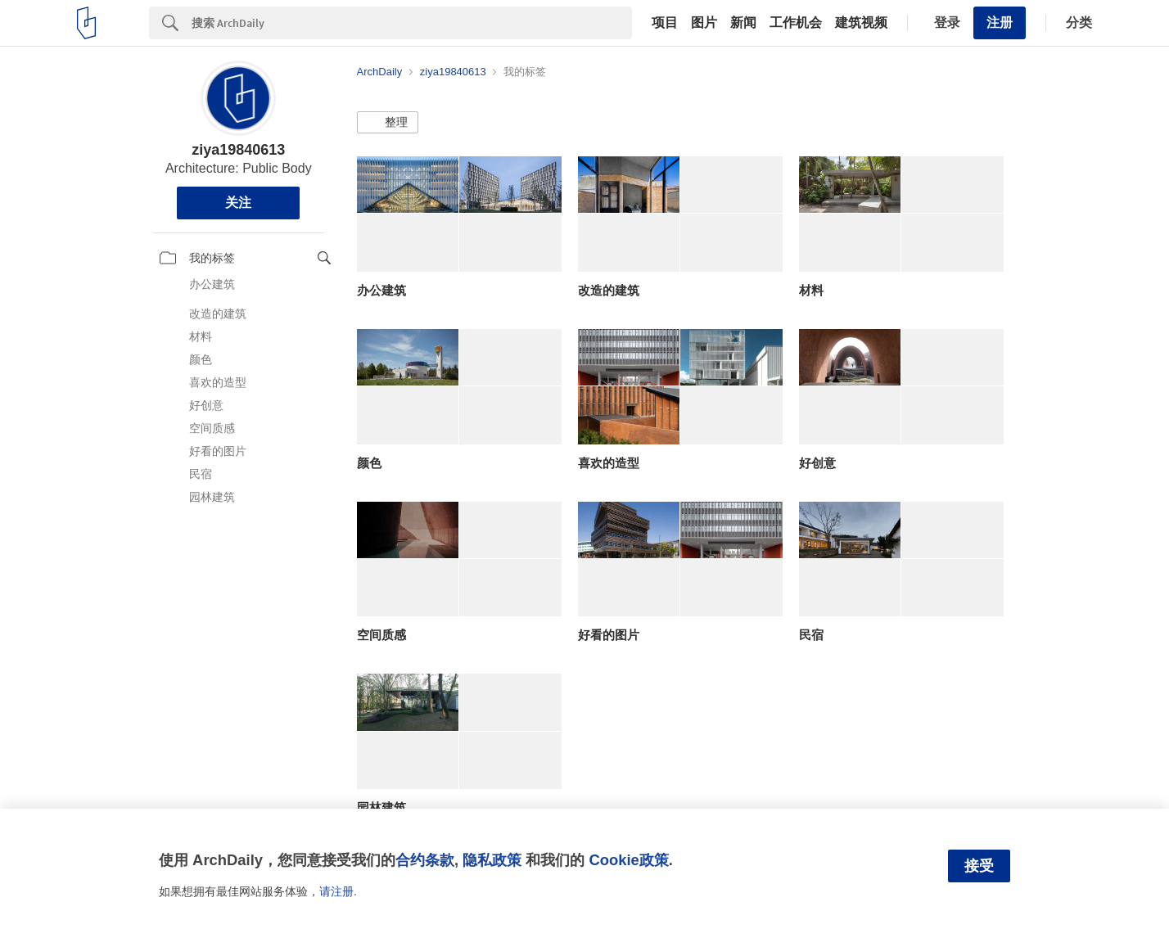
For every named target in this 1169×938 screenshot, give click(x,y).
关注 (238, 203)
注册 (999, 22)
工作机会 (796, 22)
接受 (979, 866)
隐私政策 (492, 859)
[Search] (412, 23)
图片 (704, 22)
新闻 (743, 22)
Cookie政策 (628, 859)
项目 (665, 22)
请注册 (336, 891)
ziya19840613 (238, 150)
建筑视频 (861, 22)
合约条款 (424, 859)
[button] (387, 122)
